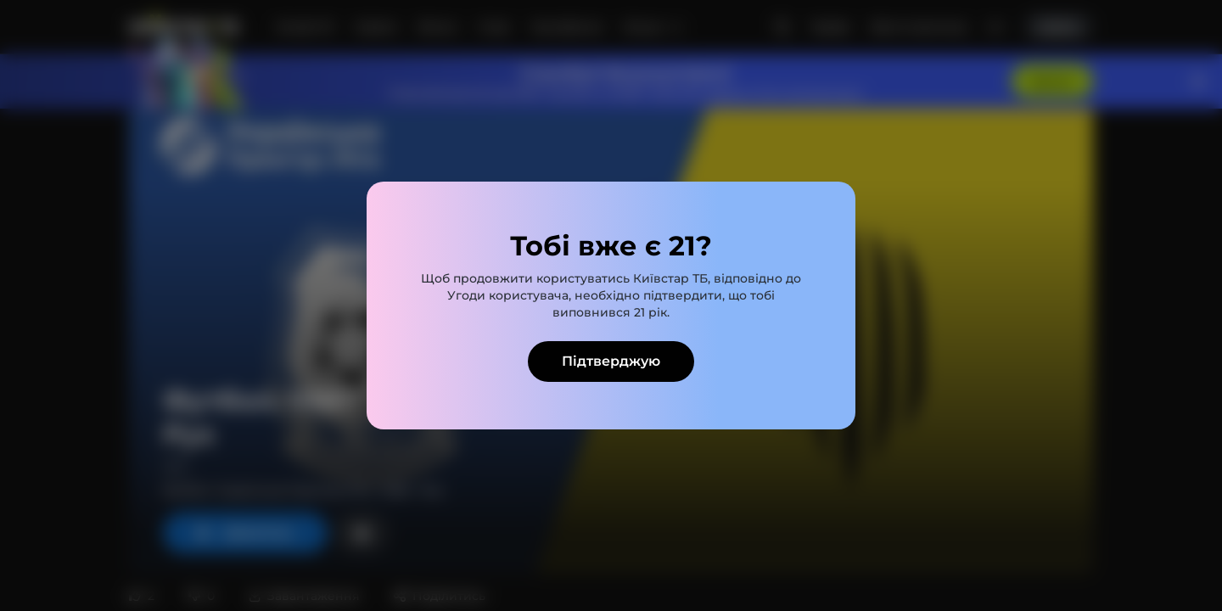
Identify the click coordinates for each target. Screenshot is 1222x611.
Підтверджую (611, 361)
